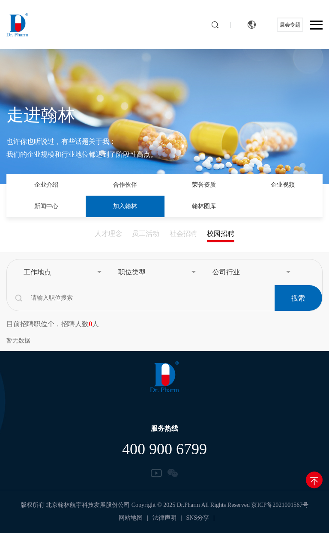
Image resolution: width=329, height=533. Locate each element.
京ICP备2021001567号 (279, 505)
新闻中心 (46, 206)
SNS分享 (197, 518)
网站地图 (131, 518)
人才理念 (108, 233)
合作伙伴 (125, 185)
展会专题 (290, 25)
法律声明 (164, 518)
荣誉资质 (204, 185)
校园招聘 (220, 233)
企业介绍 (46, 185)
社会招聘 (183, 233)
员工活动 (145, 233)
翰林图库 (204, 206)
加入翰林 (125, 206)
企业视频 (283, 185)
